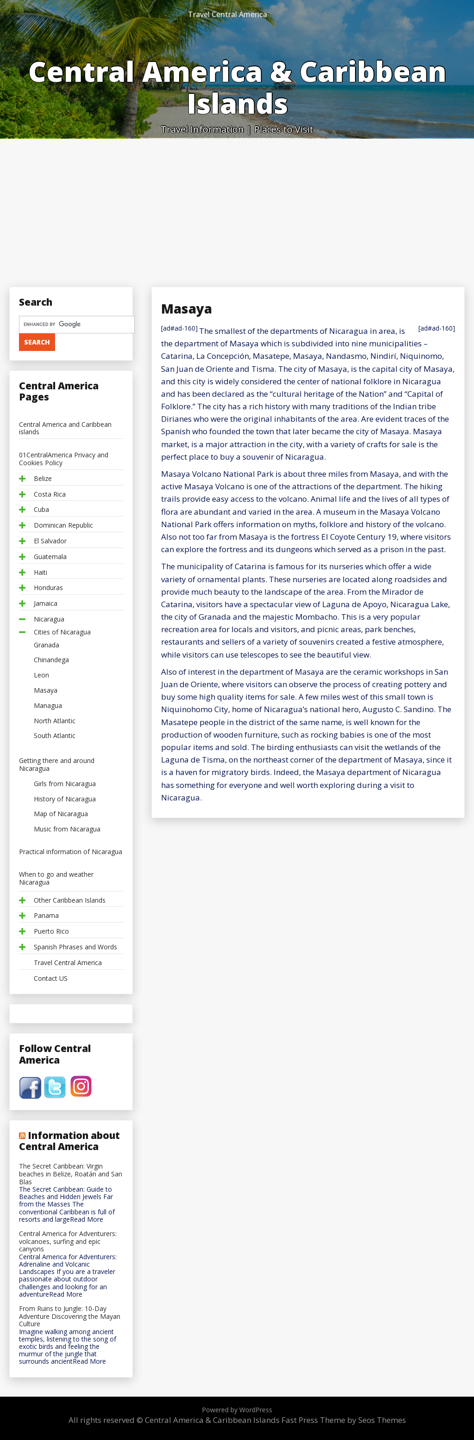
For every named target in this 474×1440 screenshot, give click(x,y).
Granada (46, 645)
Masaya (45, 691)
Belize (43, 479)
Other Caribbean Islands (70, 901)
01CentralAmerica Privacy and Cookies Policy (63, 459)
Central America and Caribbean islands (65, 429)
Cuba (41, 510)
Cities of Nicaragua (62, 632)
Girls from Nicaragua (65, 784)
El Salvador (50, 541)
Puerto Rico (51, 931)
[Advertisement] (237, 208)
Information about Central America (69, 1141)
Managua (48, 706)
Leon (41, 675)
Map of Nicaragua (61, 814)
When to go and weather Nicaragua (56, 878)
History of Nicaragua (65, 799)
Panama (46, 916)
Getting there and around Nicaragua (56, 765)
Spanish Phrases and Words (75, 947)
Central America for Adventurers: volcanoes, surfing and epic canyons (68, 1241)
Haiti (40, 573)
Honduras (48, 588)
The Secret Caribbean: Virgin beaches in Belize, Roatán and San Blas (70, 1174)
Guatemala (50, 557)
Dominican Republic (63, 525)
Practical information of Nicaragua (70, 852)
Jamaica (45, 604)
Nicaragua (49, 619)
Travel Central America (227, 14)
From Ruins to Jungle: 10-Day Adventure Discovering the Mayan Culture (69, 1316)
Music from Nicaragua (67, 829)
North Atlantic (54, 721)
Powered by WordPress (237, 1409)
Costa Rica (50, 494)
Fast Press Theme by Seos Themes (343, 1420)
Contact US (51, 979)
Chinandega (51, 660)
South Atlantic (54, 736)
